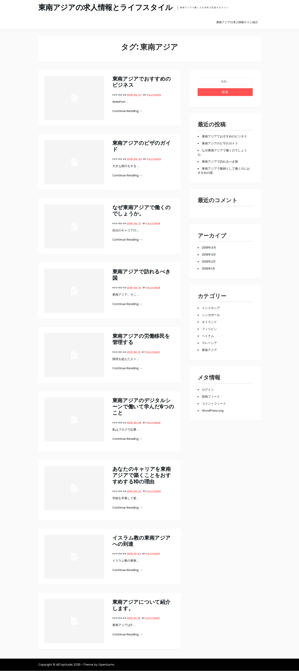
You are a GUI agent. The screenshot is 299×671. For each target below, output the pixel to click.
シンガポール (211, 315)
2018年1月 (208, 268)
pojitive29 (154, 94)
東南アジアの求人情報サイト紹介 (237, 22)
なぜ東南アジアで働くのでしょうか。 (141, 210)
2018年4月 (209, 247)
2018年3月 (209, 254)
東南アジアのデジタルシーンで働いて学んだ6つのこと (143, 406)
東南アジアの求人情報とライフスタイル (107, 7)
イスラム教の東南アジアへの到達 (141, 541)
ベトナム (208, 336)
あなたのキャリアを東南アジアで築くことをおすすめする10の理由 (141, 475)
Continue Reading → (127, 111)
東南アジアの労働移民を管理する (141, 339)
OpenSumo (106, 665)
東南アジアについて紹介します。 (141, 605)
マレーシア (209, 343)
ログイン (208, 389)
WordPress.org (213, 410)
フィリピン (209, 329)
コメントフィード (214, 403)
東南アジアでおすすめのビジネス (141, 81)
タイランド (209, 322)
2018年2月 (209, 261)
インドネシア (211, 308)
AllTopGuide (64, 665)
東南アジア (209, 350)
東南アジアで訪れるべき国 (141, 274)
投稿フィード (211, 396)
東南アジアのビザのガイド (141, 146)
